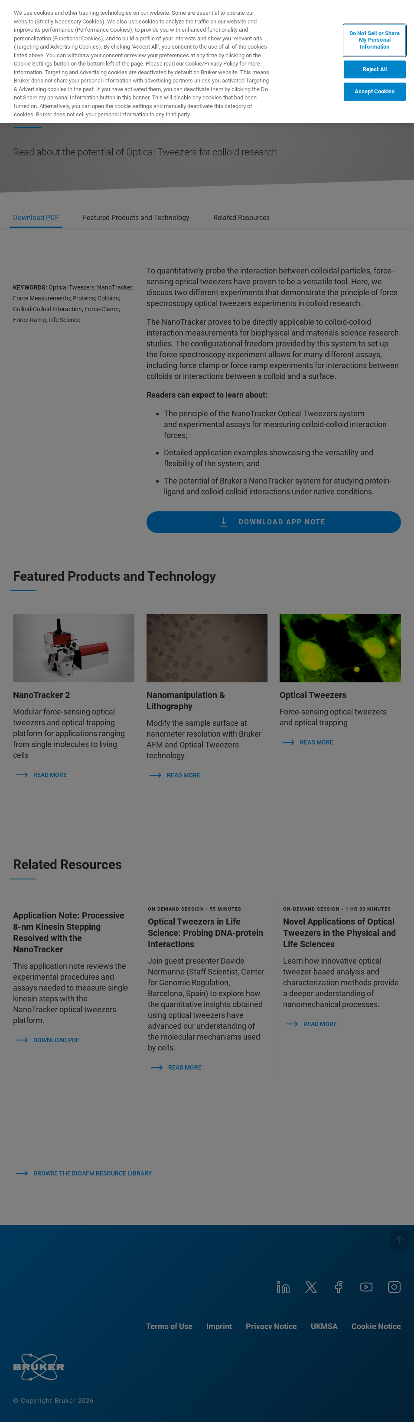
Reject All (375, 69)
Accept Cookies (375, 92)
